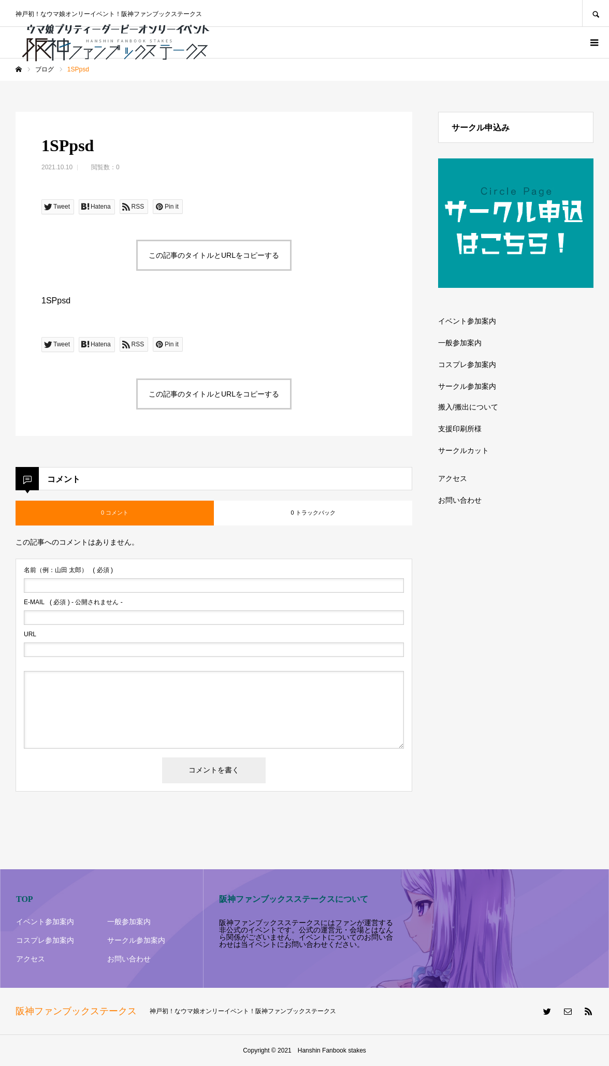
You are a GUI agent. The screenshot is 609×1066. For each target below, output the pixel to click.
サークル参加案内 (467, 386)
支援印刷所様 (460, 429)
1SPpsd (55, 300)
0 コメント (114, 512)
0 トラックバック (313, 512)
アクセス (452, 478)
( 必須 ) (68, 570)
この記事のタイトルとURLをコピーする (214, 255)
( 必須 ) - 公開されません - (73, 602)
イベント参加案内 (467, 321)
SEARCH (595, 13)
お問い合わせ (460, 500)
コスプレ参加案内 (467, 364)
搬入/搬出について (468, 407)
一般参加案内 (460, 343)
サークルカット (463, 450)
